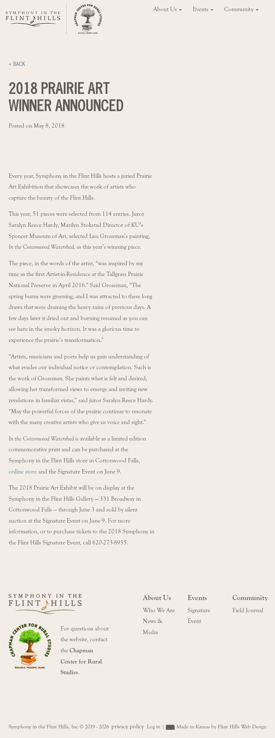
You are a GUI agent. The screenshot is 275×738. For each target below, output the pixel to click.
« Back (17, 64)
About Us (167, 9)
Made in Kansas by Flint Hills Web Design (221, 727)
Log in (153, 727)
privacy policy (127, 726)
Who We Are (159, 610)
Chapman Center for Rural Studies (81, 661)
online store (23, 471)
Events (203, 9)
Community (241, 9)
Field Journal (247, 610)
